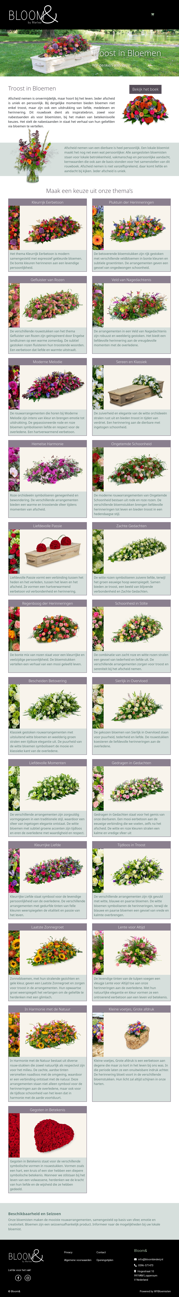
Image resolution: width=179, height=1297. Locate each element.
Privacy (68, 1252)
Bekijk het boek (145, 89)
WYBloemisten (162, 1291)
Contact (101, 1252)
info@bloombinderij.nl (148, 1259)
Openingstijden (104, 1260)
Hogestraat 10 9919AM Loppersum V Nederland (145, 1275)
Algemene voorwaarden (77, 1260)
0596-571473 (143, 1265)
